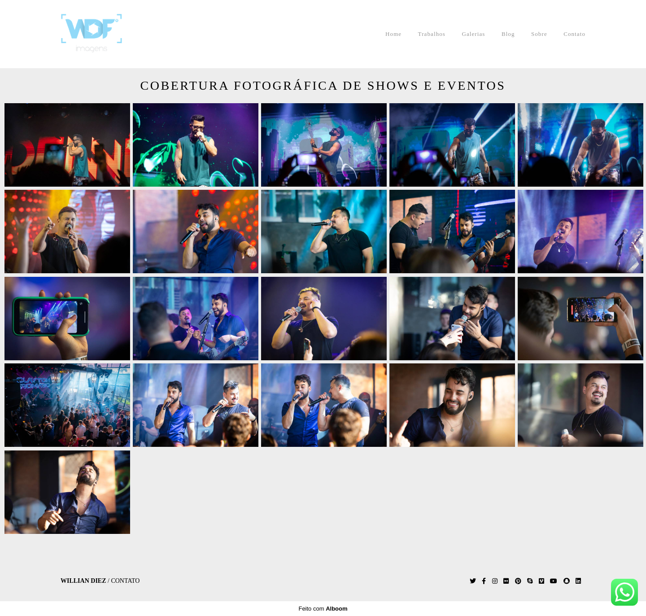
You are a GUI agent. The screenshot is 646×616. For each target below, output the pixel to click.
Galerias (473, 34)
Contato (574, 34)
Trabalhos (431, 34)
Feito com (322, 608)
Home (393, 34)
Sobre (539, 34)
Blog (508, 34)
